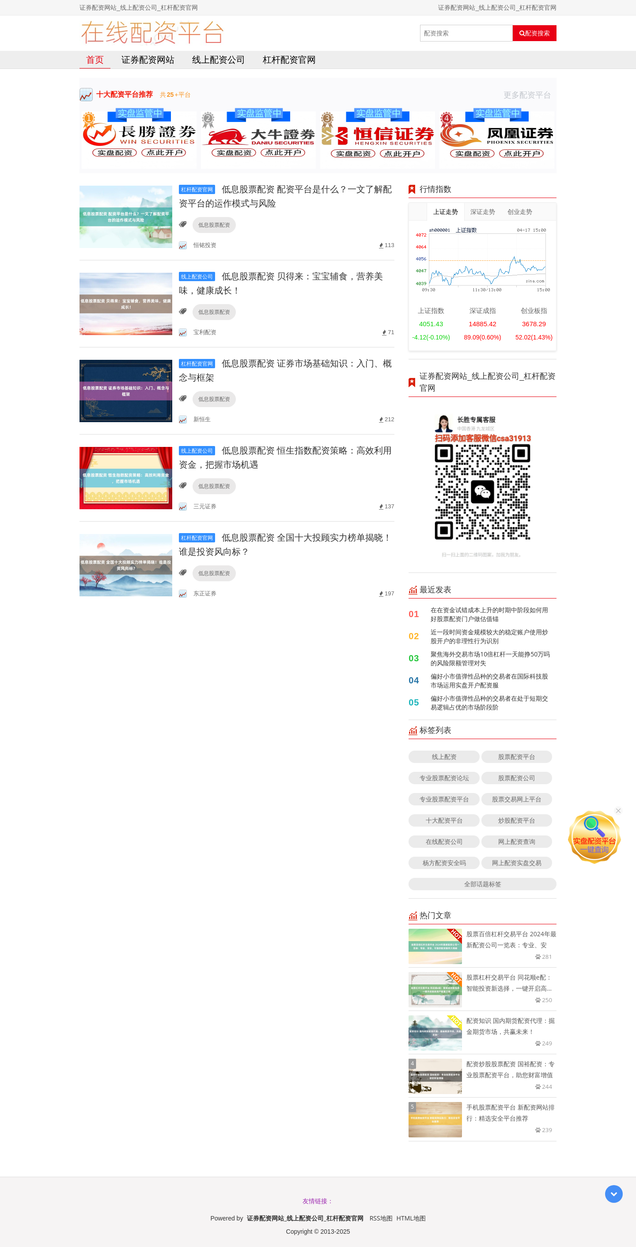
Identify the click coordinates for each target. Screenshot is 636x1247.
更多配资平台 (530, 94)
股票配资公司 (516, 778)
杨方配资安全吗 (444, 862)
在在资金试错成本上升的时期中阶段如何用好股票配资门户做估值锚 (489, 614)
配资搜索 (534, 33)
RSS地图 (381, 1218)
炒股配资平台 (516, 820)
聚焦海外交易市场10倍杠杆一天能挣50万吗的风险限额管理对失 (490, 658)
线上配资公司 (218, 59)
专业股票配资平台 (444, 799)
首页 (95, 59)
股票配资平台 (516, 756)
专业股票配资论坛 (444, 778)
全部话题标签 (482, 884)
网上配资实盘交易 (516, 862)
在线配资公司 (444, 841)
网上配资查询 (516, 841)
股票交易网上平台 (516, 799)
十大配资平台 (444, 820)
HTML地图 (411, 1218)
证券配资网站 (147, 59)
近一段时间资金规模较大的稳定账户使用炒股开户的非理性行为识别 (489, 636)
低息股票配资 (214, 225)
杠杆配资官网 (289, 59)
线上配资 (444, 756)
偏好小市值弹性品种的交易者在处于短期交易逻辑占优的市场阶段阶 (489, 702)
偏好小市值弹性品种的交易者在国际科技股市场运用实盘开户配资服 (489, 680)
